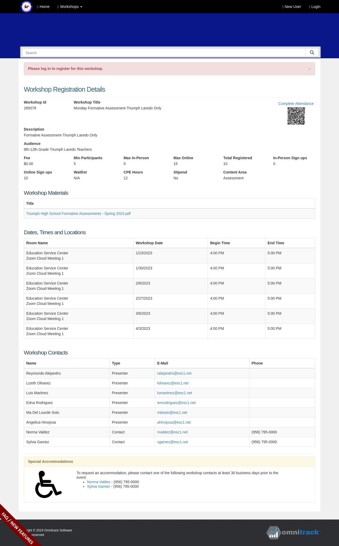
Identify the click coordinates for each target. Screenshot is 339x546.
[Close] (309, 69)
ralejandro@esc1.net (174, 373)
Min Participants (88, 158)
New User (291, 7)
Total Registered (237, 158)
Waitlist (80, 172)
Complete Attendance (296, 103)
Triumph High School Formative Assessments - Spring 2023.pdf (78, 213)
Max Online (183, 158)
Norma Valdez (98, 482)
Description (34, 129)
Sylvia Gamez (98, 486)
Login (314, 7)
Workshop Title (87, 102)
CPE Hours (133, 172)
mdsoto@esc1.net (172, 412)
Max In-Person (136, 158)
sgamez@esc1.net (172, 442)
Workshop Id (35, 102)
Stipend (180, 172)
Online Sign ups (38, 172)
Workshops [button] (69, 7)
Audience (32, 143)
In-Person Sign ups (290, 158)
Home (43, 7)
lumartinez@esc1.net (174, 393)
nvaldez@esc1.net (172, 432)
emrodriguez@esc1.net (176, 403)
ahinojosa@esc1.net (174, 422)
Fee (27, 158)
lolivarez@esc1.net (173, 383)
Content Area (234, 172)
